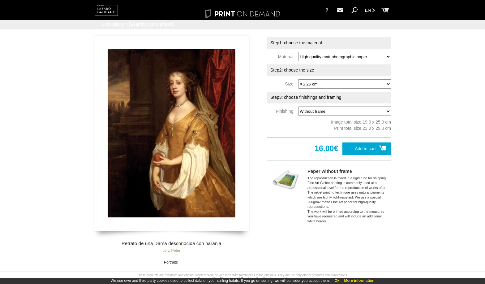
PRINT (242, 13)
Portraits (171, 262)
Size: (291, 83)
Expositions (113, 24)
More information (359, 280)
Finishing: (286, 111)
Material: (287, 56)
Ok (336, 280)
